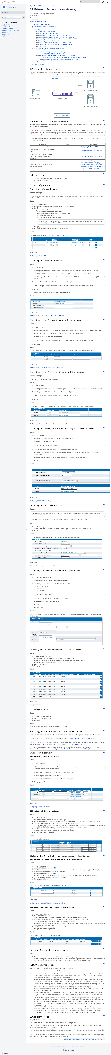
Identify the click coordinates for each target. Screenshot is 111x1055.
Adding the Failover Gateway (46, 31)
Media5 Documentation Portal (68, 971)
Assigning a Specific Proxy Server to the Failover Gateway (55, 35)
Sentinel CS (5, 36)
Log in (107, 2)
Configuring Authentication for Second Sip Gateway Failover (60, 59)
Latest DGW (38, 6)
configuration (76, 1039)
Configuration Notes (49, 6)
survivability (101, 1039)
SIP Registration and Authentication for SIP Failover (49, 48)
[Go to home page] (5, 2)
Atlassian (68, 1050)
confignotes (67, 1039)
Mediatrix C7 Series (7, 27)
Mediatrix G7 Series (7, 28)
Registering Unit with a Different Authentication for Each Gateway (57, 55)
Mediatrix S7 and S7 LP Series (10, 30)
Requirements (38, 28)
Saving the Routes (43, 46)
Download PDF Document (38, 21)
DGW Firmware (15, 2)
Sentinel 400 (5, 34)
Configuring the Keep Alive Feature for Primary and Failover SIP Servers (59, 39)
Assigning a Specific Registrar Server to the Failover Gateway (56, 37)
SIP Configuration (39, 30)
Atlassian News (84, 1046)
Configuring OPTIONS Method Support (49, 41)
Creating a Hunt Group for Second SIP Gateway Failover (54, 42)
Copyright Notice (39, 64)
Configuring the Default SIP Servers (48, 33)
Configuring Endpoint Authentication (53, 53)
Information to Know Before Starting (45, 26)
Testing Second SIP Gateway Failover (45, 61)
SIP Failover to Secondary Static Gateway (53, 9)
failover (94, 1039)
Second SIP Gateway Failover (42, 24)
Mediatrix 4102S (6, 25)
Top (104, 68)
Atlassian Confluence (61, 1046)
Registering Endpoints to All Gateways (54, 52)
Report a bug (74, 1046)
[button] (7, 1053)
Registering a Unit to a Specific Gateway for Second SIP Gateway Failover (65, 57)
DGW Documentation (40, 63)
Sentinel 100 (5, 32)
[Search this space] (11, 17)
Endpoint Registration (44, 50)
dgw (83, 1039)
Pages (31, 6)
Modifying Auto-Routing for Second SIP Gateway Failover (55, 44)
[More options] (106, 6)
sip (89, 1039)
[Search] (90, 1)
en (86, 1039)
